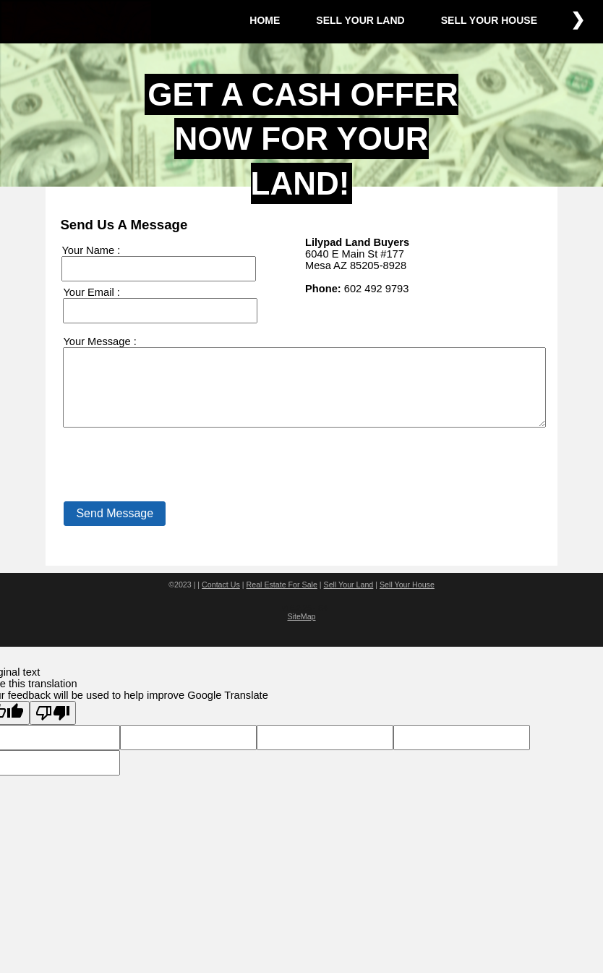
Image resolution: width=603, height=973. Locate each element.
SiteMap (301, 631)
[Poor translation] (53, 728)
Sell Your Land (349, 599)
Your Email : (91, 292)
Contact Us (221, 599)
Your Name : (90, 250)
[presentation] (170, 484)
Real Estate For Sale (282, 599)
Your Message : (99, 341)
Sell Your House (407, 599)
